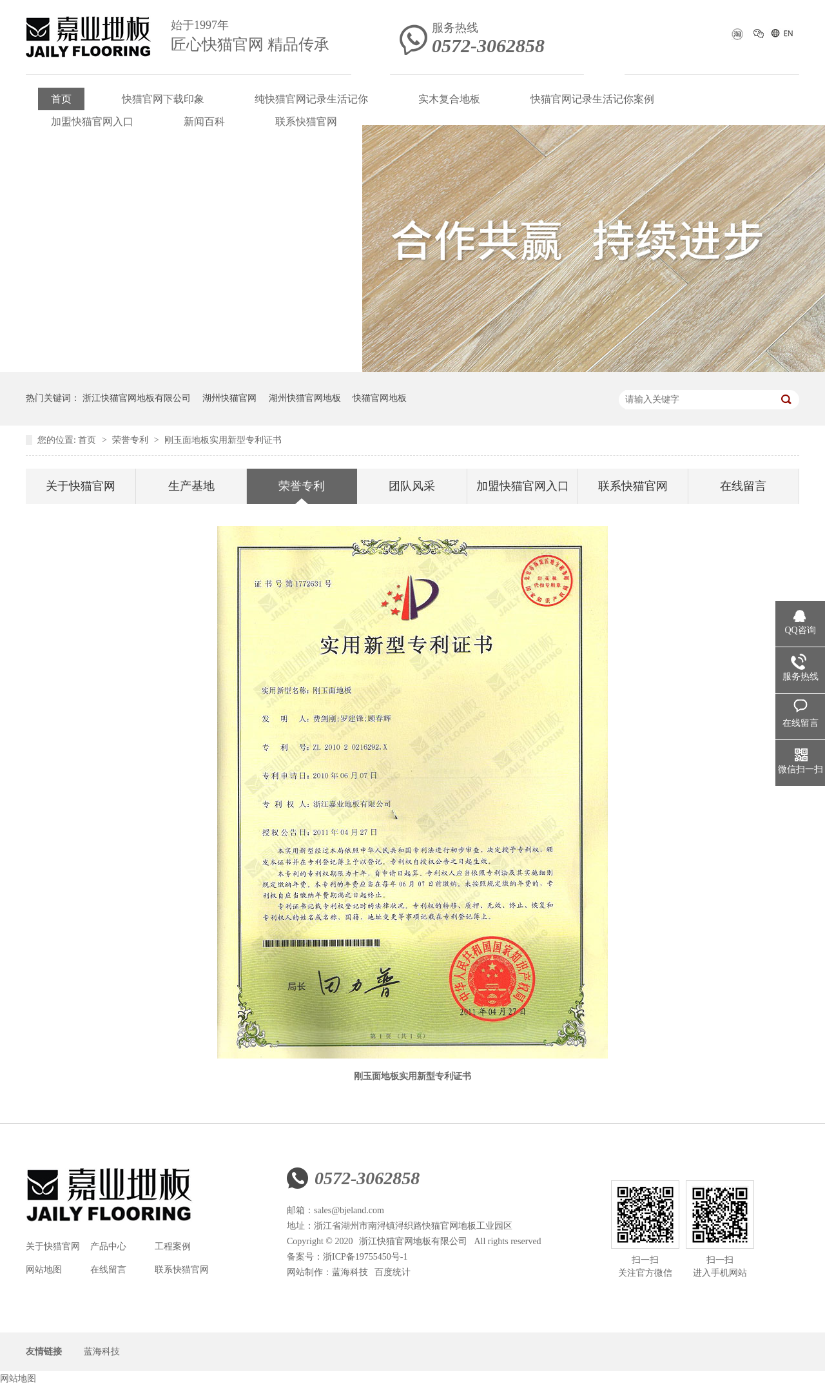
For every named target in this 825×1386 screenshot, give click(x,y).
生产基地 (191, 486)
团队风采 (412, 486)
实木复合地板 (449, 98)
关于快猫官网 (80, 486)
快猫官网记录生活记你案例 (592, 98)
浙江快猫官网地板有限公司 (136, 398)
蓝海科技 (350, 1272)
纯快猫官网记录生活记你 (311, 98)
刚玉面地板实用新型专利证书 (223, 440)
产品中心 (108, 1246)
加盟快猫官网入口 (92, 121)
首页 (61, 98)
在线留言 (743, 486)
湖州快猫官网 (229, 398)
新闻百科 (204, 121)
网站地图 (44, 1269)
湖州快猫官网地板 (305, 398)
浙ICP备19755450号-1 (365, 1257)
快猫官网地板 (380, 398)
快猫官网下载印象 (163, 98)
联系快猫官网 (306, 121)
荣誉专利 (131, 440)
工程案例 (173, 1246)
